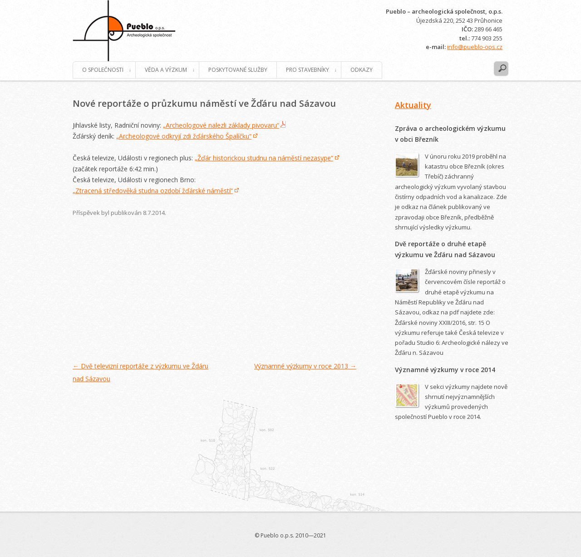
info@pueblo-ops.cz (474, 47)
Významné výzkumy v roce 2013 (305, 366)
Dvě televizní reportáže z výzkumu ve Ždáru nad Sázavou (140, 372)
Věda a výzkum (166, 70)
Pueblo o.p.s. (124, 30)
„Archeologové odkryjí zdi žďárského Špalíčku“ (183, 136)
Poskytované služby (237, 70)
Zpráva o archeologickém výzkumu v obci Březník (450, 134)
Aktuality (413, 104)
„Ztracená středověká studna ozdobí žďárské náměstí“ (153, 190)
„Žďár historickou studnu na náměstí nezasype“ (264, 158)
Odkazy (361, 70)
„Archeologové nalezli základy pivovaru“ (221, 125)
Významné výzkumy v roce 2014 (445, 369)
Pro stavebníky (307, 70)
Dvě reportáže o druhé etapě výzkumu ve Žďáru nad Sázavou (445, 249)
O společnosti (102, 70)
